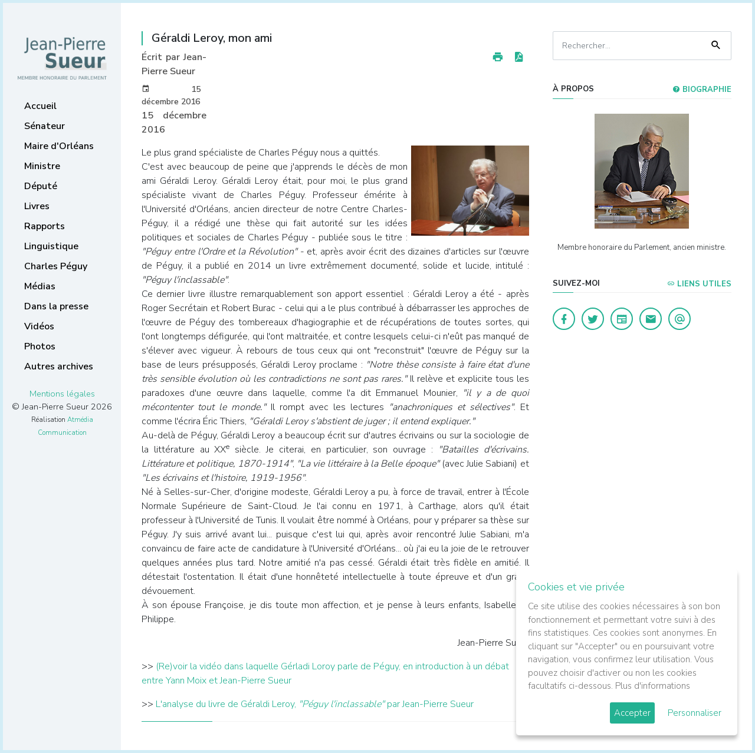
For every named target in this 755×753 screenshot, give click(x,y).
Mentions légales (62, 393)
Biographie (701, 89)
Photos (39, 346)
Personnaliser (694, 713)
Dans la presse (56, 306)
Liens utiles (699, 284)
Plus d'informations (652, 686)
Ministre (42, 166)
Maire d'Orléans (59, 146)
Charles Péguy (55, 266)
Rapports (44, 226)
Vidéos (39, 326)
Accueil (40, 106)
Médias (39, 286)
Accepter (632, 713)
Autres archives (58, 366)
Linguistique (51, 246)
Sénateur (44, 126)
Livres (37, 206)
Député (40, 186)
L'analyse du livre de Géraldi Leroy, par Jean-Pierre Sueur (315, 704)
